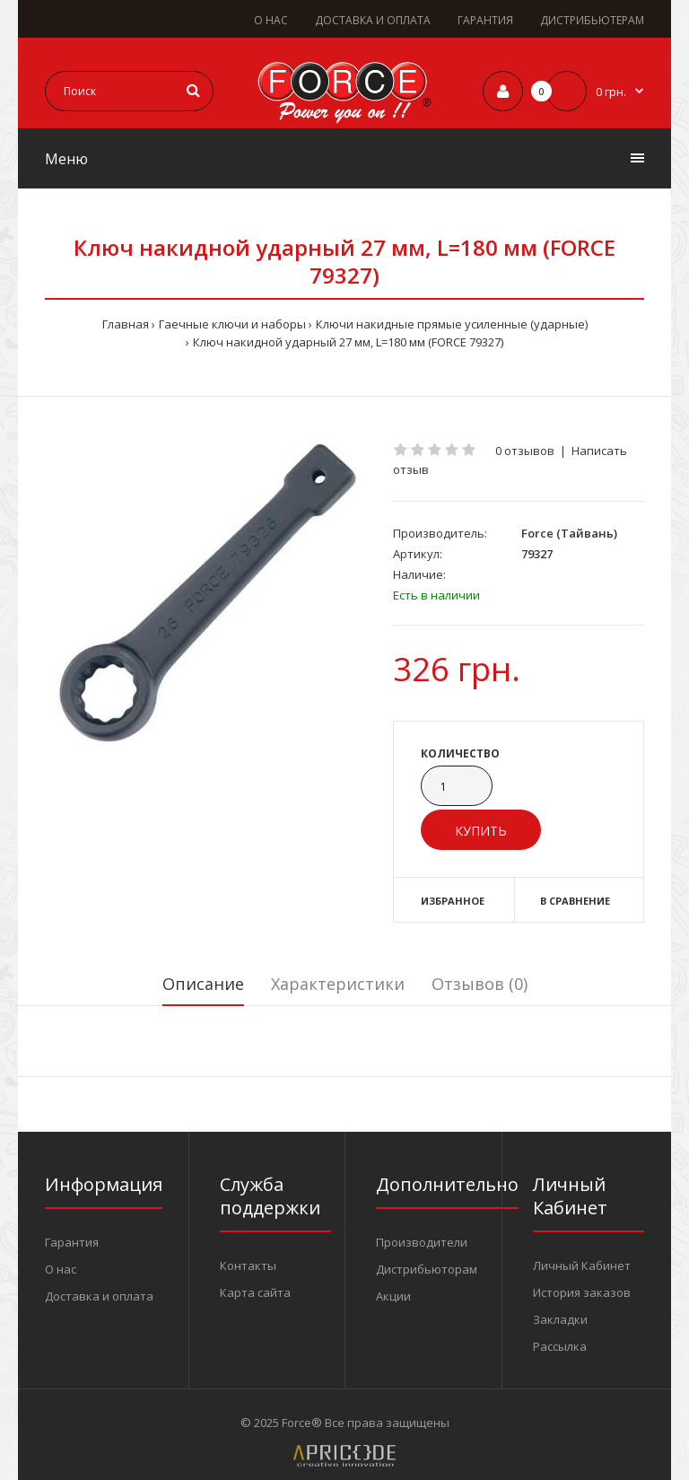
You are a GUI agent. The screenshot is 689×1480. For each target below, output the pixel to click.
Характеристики (338, 983)
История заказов (582, 1292)
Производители (421, 1242)
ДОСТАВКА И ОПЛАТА (373, 20)
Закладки (560, 1319)
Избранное (452, 900)
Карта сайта (255, 1292)
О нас (60, 1269)
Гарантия (72, 1242)
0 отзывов (524, 450)
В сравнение (575, 900)
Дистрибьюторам (426, 1269)
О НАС (271, 20)
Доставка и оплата (99, 1296)
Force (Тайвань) (569, 533)
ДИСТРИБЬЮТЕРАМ (592, 20)
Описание (203, 983)
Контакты (248, 1265)
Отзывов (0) (480, 983)
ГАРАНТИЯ (485, 20)
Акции (393, 1296)
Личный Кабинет (582, 1265)
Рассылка (560, 1346)
